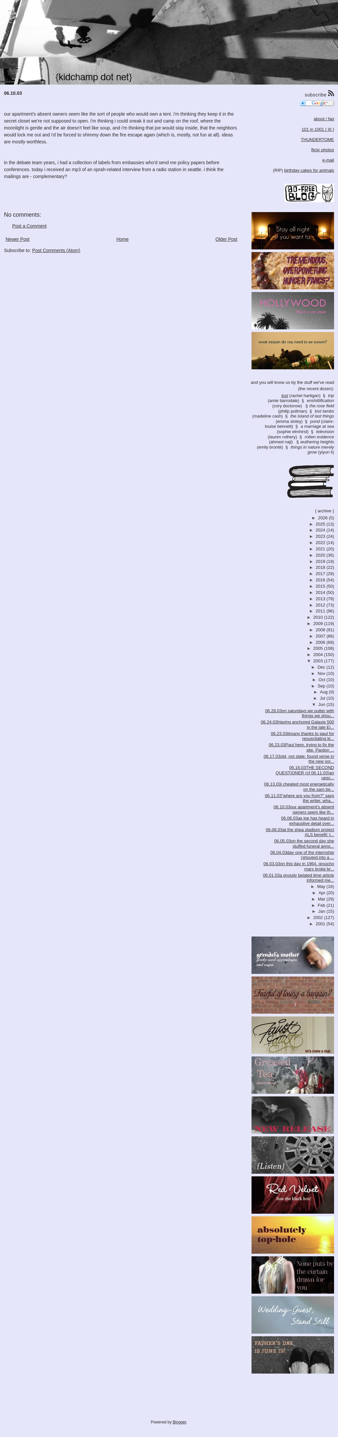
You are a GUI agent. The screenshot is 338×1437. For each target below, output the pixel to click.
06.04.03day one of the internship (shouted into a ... (302, 855)
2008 (321, 629)
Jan (322, 911)
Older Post (226, 239)
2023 (321, 536)
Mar (322, 899)
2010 (318, 617)
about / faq (324, 118)
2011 (321, 610)
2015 (321, 586)
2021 (321, 548)
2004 (318, 654)
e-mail (328, 160)
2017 (321, 573)
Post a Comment (29, 226)
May (321, 886)
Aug (324, 691)
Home (122, 239)
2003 (318, 660)
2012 (321, 605)
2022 (321, 542)
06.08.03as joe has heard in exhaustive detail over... (307, 821)
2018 (321, 567)
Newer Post (17, 239)
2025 (321, 524)
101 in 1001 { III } (318, 129)
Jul (323, 698)
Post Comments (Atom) (56, 250)
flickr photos (322, 149)
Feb (322, 905)
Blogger (179, 1422)
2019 (321, 561)
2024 (321, 530)
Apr (322, 892)
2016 (321, 579)
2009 (318, 623)
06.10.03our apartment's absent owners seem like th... (304, 809)
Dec (322, 667)
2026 (323, 517)
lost (284, 395)
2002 (318, 917)
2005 (318, 648)
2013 (321, 598)
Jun (322, 704)
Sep (322, 685)
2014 (321, 592)
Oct (322, 679)
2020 (321, 555)
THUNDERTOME (317, 139)
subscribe (319, 93)
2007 (321, 636)
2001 (321, 923)
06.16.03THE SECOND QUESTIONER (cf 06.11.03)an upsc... (305, 772)
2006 (321, 642)
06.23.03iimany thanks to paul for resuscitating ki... (302, 736)
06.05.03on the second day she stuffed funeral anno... (304, 843)
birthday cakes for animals (309, 170)
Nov (322, 673)
